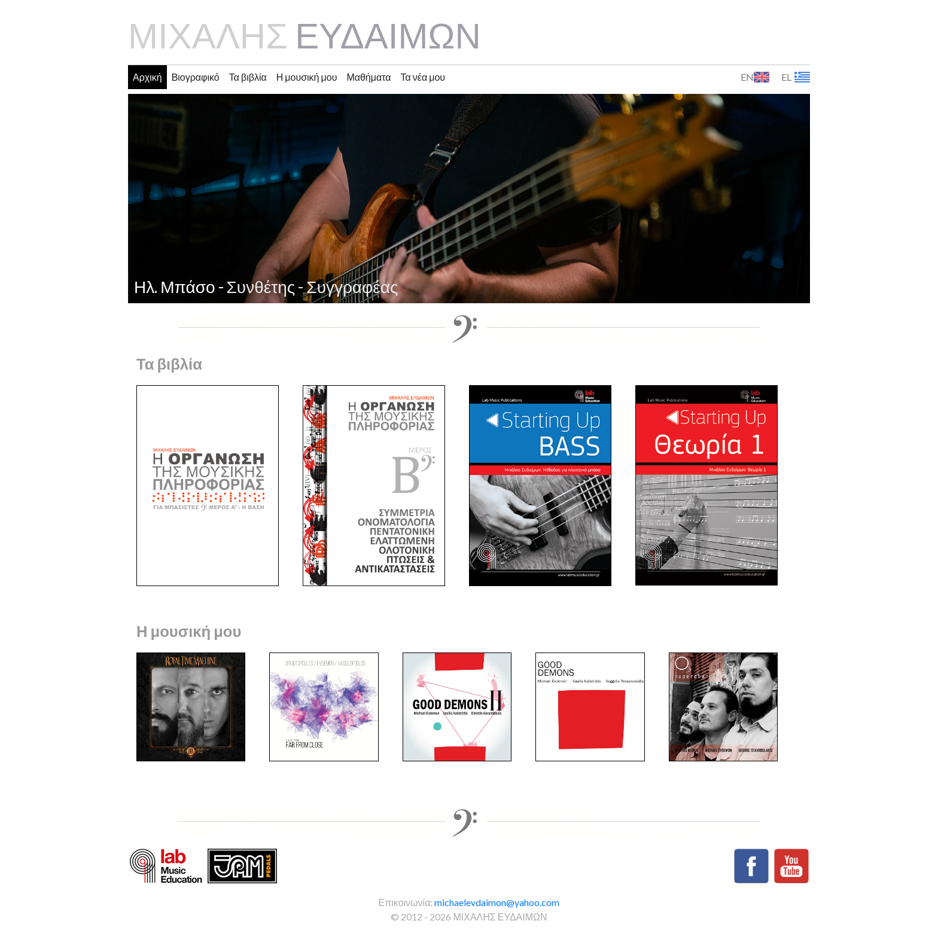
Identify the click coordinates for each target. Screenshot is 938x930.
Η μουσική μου (306, 77)
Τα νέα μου (423, 77)
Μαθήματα (368, 77)
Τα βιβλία (248, 77)
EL (786, 77)
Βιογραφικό (196, 77)
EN (747, 77)
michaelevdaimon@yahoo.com (496, 902)
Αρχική (147, 77)
